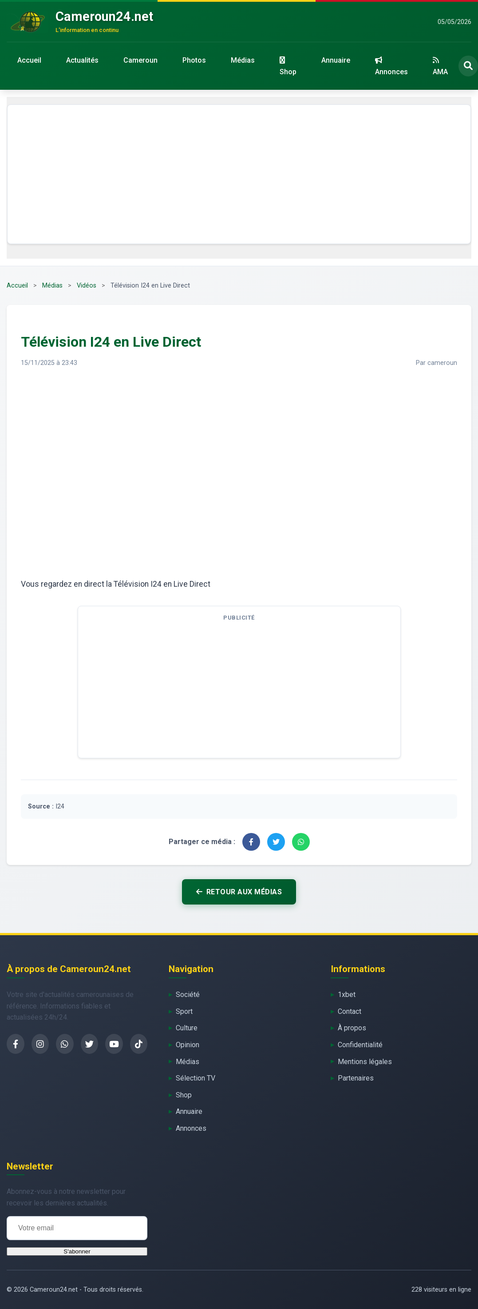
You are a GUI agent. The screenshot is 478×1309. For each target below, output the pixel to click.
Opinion (187, 1045)
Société (188, 994)
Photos (194, 60)
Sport (184, 1011)
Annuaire (335, 60)
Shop (288, 66)
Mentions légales (365, 1061)
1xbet (347, 994)
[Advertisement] (239, 174)
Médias (243, 60)
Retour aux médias (239, 892)
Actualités (82, 60)
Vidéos (86, 285)
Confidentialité (360, 1045)
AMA (440, 66)
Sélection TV (195, 1078)
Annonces (391, 66)
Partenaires (356, 1078)
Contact (349, 1011)
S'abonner (76, 1251)
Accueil (29, 60)
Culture (187, 1028)
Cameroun (140, 60)
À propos (352, 1028)
